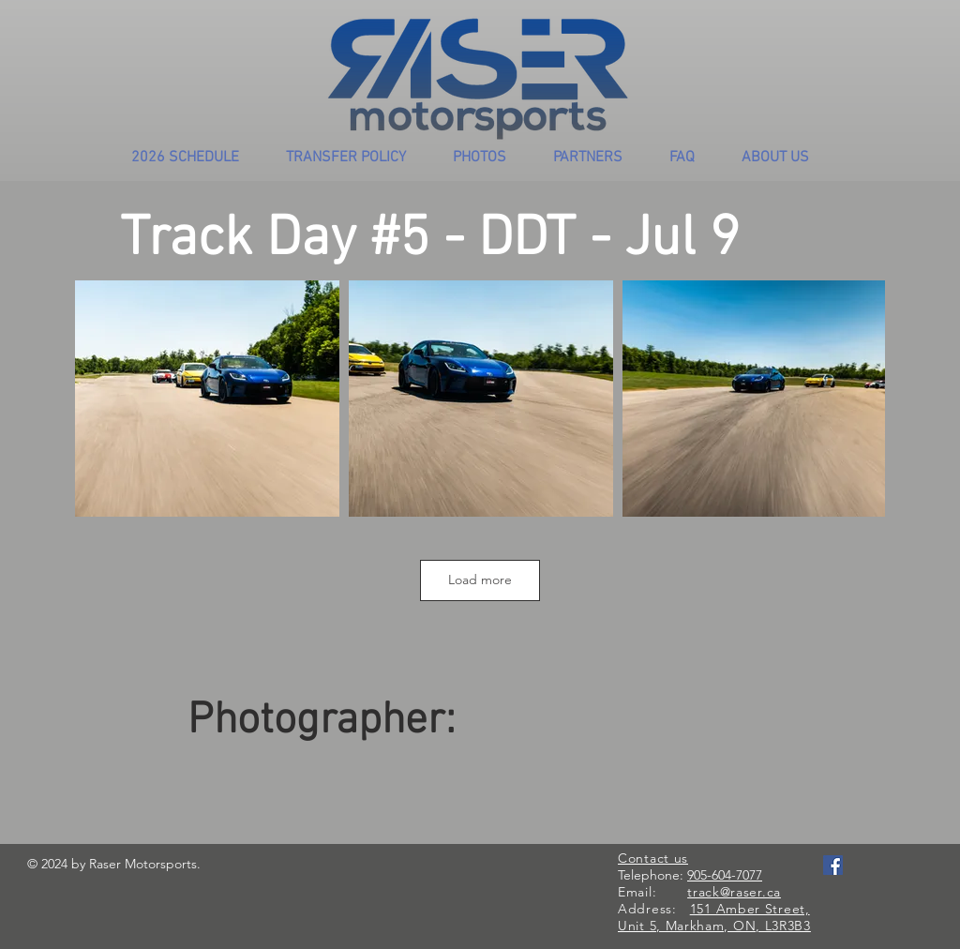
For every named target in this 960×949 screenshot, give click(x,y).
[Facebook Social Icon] (833, 865)
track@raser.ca (734, 891)
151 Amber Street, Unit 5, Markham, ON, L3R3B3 (714, 917)
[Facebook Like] (859, 884)
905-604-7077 (724, 874)
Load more (480, 579)
